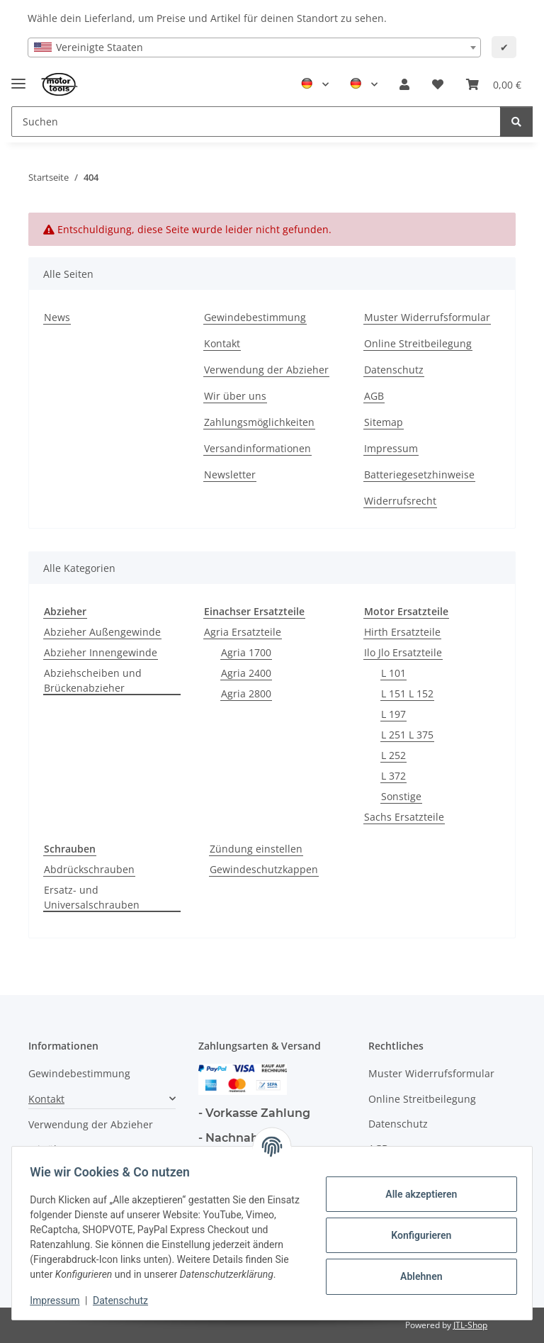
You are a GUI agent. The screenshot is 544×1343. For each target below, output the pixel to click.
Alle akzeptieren (416, 1186)
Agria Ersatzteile (242, 632)
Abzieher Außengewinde (102, 632)
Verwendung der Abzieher (266, 369)
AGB (374, 396)
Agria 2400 (246, 673)
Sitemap (383, 422)
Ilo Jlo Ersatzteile (403, 652)
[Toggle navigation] (18, 77)
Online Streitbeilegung (418, 343)
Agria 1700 (246, 652)
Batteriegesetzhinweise (419, 474)
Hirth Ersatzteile (402, 632)
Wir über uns (235, 396)
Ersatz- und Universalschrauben (92, 897)
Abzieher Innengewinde (100, 652)
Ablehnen (416, 1268)
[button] (404, 84)
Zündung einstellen (256, 848)
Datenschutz (125, 1300)
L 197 (393, 714)
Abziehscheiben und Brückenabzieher (93, 680)
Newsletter (230, 474)
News (57, 317)
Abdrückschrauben (89, 869)
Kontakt (222, 343)
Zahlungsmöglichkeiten (259, 422)
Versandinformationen (257, 448)
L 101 (393, 673)
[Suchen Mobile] (256, 121)
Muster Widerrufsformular (427, 317)
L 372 (393, 775)
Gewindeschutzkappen (264, 869)
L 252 (393, 755)
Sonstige (401, 796)
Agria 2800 (246, 693)
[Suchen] (516, 121)
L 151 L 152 (407, 693)
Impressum (59, 1300)
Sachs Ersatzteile (404, 817)
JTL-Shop (470, 1325)
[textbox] (254, 47)
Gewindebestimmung (255, 317)
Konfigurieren (416, 1227)
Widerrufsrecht (400, 500)
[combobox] (254, 47)
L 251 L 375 (407, 734)
